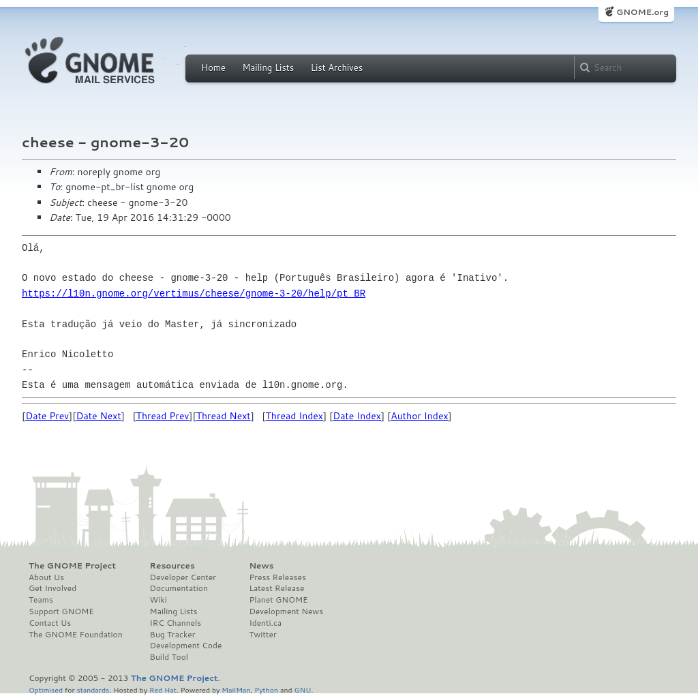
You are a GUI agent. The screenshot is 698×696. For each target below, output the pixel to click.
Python (266, 689)
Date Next (98, 416)
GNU (303, 689)
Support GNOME (61, 611)
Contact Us (50, 623)
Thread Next (223, 416)
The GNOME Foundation (76, 634)
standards (92, 689)
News (261, 565)
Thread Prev (162, 416)
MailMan (236, 689)
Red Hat (163, 689)
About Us (46, 577)
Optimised (46, 689)
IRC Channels (176, 623)
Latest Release (276, 588)
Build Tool (169, 657)
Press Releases (277, 577)
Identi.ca (265, 623)
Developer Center (183, 577)
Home (213, 67)
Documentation (179, 588)
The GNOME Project (72, 565)
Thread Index (295, 416)
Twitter (262, 634)
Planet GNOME (278, 599)
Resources (172, 565)
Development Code (186, 645)
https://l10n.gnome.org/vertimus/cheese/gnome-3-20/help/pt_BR (193, 293)
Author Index (419, 416)
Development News (286, 611)
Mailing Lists (268, 67)
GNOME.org (642, 12)
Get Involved (52, 588)
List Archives (337, 67)
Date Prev (47, 416)
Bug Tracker (173, 634)
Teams (41, 599)
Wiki (158, 599)
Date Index (357, 416)
